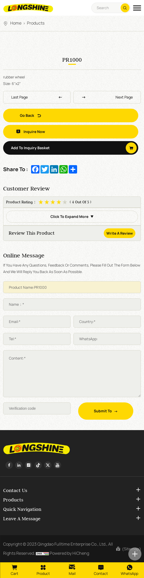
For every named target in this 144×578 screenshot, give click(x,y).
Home (15, 23)
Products (35, 23)
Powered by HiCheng (69, 553)
